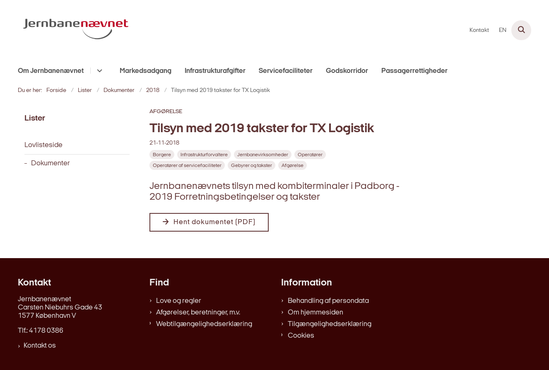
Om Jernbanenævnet (51, 71)
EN (502, 31)
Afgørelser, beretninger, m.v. (198, 312)
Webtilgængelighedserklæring (204, 324)
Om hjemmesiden (315, 312)
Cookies (301, 335)
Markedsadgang (145, 71)
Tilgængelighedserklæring (329, 324)
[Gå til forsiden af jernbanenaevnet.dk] (76, 30)
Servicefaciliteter (286, 71)
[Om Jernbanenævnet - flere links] (98, 71)
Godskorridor (347, 71)
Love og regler (178, 301)
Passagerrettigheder (414, 71)
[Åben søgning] (521, 30)
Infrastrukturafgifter (215, 71)
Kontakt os (40, 345)
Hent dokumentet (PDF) (214, 222)
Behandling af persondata (328, 301)
